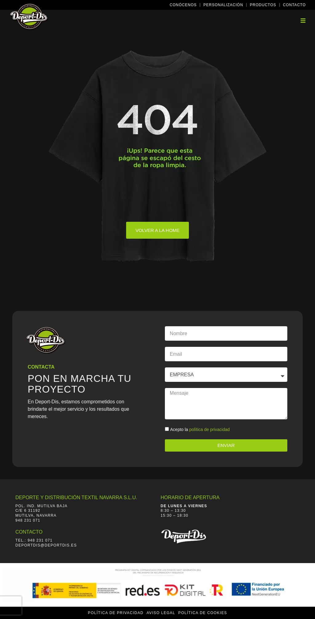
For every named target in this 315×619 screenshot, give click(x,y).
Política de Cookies (202, 613)
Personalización (223, 5)
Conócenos (183, 5)
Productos (263, 5)
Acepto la (200, 429)
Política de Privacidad (116, 613)
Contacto (294, 5)
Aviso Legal (160, 613)
